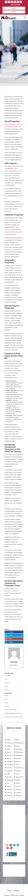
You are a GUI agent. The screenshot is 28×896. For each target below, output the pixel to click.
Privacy (9, 890)
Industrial (7, 682)
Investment (7, 675)
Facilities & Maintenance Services (13, 713)
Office (6, 686)
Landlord (7, 706)
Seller (6, 695)
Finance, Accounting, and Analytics (14, 717)
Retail (6, 689)
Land (6, 679)
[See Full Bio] (17, 665)
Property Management (10, 709)
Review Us (14, 8)
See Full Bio (13, 665)
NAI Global (16, 890)
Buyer (6, 699)
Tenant (6, 702)
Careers (14, 11)
